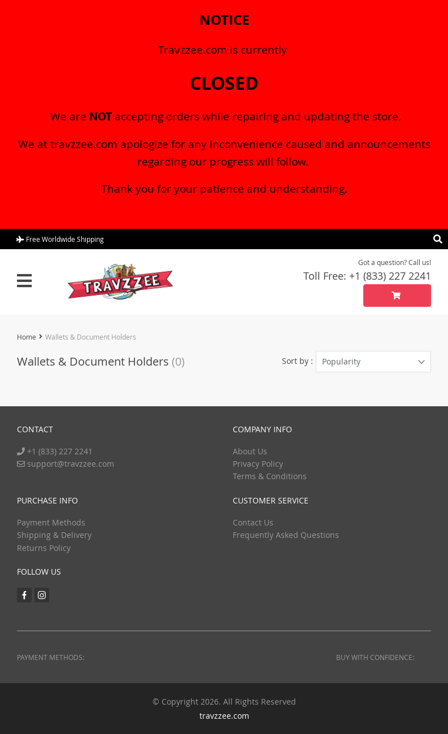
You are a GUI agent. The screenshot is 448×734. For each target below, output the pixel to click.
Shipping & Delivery (54, 534)
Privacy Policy (258, 463)
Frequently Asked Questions (286, 534)
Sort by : (297, 360)
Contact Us (253, 522)
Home (26, 336)
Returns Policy (44, 547)
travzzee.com (224, 715)
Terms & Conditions (270, 476)
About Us (250, 451)
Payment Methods (51, 522)
